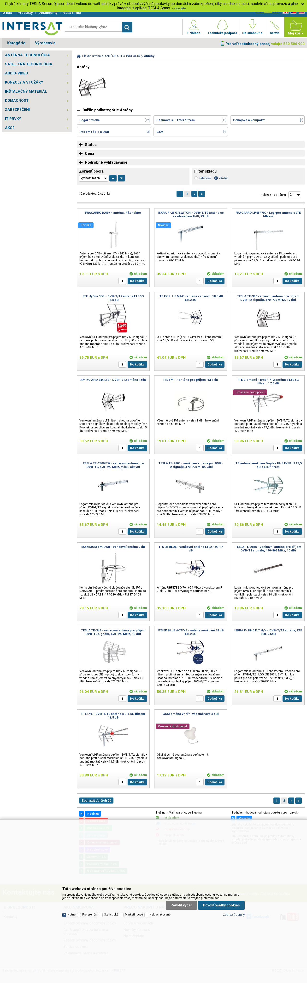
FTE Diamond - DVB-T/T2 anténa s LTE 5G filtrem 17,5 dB (268, 381)
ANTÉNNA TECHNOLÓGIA (27, 55)
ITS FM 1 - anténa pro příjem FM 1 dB (190, 380)
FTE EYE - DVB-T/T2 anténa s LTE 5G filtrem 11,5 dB (113, 715)
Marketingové (134, 914)
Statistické (111, 914)
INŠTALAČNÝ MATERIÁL (26, 91)
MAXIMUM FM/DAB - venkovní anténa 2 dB (113, 547)
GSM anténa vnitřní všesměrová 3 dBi (191, 714)
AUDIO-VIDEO (16, 73)
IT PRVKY (13, 119)
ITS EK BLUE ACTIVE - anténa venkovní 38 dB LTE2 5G (191, 632)
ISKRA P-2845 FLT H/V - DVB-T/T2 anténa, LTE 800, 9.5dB (268, 632)
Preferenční (89, 914)
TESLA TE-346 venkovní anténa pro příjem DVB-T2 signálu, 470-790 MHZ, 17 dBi (268, 298)
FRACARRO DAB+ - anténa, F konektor (113, 212)
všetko (223, 178)
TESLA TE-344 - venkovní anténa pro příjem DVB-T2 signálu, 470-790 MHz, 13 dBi (113, 632)
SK (301, 12)
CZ (293, 12)
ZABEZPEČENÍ (17, 109)
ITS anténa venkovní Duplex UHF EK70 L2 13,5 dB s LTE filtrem (268, 465)
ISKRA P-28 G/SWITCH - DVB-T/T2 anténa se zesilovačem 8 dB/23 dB (191, 214)
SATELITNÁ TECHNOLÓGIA (28, 64)
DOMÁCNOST (17, 100)
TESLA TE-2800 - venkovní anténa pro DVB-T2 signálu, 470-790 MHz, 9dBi (191, 465)
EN (285, 12)
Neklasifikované (160, 914)
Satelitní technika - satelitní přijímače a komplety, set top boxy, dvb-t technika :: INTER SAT (32, 28)
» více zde (179, 8)
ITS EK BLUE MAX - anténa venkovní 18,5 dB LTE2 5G (191, 298)
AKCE (10, 128)
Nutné (72, 914)
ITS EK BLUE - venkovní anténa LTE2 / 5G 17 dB (191, 548)
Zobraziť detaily (234, 914)
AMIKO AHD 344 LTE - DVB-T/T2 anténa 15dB (113, 380)
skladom (205, 178)
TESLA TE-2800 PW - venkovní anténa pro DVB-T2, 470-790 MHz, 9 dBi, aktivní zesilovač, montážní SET (113, 466)
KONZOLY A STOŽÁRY (24, 82)
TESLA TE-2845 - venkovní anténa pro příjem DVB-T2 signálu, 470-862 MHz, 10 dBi (268, 548)
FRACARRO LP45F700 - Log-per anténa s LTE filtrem (268, 214)
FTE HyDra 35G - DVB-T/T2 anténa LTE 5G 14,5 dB (113, 298)
